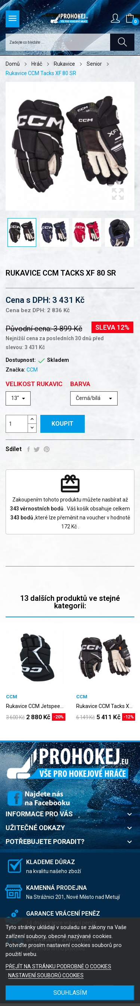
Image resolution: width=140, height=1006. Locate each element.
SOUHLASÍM (70, 992)
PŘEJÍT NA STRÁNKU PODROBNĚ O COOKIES (58, 966)
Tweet (37, 449)
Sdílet (28, 449)
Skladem (58, 360)
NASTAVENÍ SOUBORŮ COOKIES (46, 975)
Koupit (63, 423)
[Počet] (17, 424)
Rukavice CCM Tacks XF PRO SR (105, 706)
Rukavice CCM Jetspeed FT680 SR (35, 706)
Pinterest (47, 449)
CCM (32, 370)
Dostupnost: (21, 360)
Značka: (15, 370)
